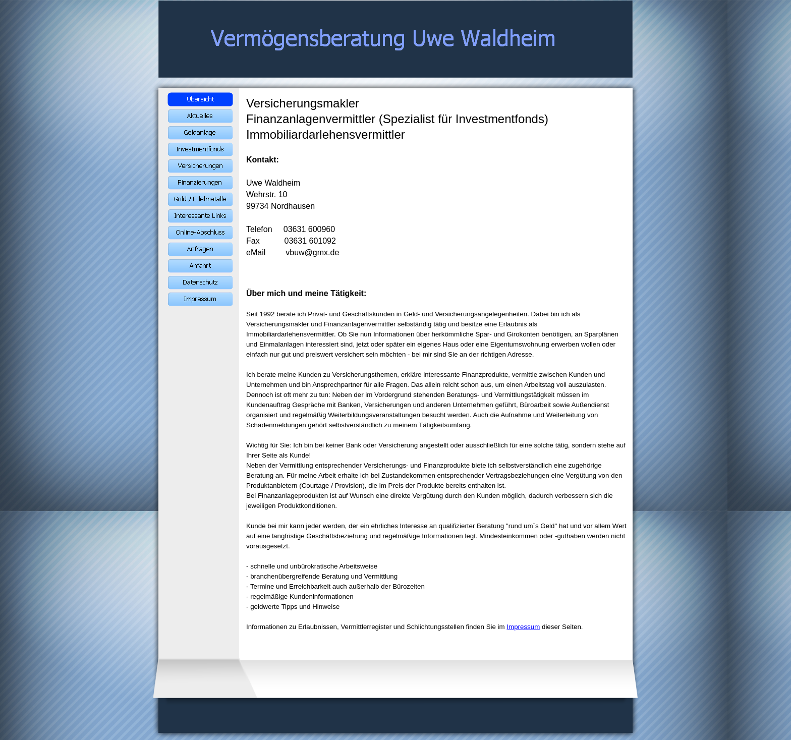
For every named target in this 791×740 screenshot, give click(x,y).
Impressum (523, 627)
